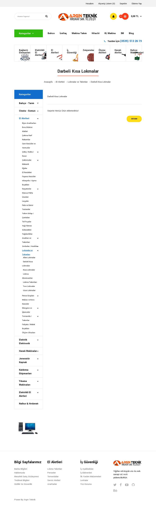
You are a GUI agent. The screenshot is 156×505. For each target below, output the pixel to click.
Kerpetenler (26, 189)
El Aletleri (55, 51)
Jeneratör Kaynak (24, 360)
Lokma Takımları (29, 282)
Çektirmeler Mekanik (26, 162)
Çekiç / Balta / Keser (28, 154)
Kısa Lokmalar (28, 270)
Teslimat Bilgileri (21, 480)
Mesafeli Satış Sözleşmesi (26, 476)
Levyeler (25, 201)
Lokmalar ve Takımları (78, 81)
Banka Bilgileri (20, 468)
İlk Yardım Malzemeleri (90, 476)
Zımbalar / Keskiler (30, 246)
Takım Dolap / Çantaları (28, 215)
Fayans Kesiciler (29, 176)
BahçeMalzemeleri (136, 51)
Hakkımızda (19, 472)
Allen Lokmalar (28, 257)
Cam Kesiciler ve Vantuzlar (28, 145)
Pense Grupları (28, 295)
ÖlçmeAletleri (102, 51)
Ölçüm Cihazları (28, 332)
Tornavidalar (52, 476)
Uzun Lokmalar (28, 290)
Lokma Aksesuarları (27, 276)
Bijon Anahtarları (29, 123)
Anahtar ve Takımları (26, 240)
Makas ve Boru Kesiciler (28, 302)
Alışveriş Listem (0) (106, 3)
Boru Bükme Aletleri (27, 129)
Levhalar (84, 480)
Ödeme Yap (137, 3)
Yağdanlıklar (27, 234)
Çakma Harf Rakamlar (27, 137)
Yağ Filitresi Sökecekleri (27, 228)
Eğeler (24, 168)
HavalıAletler (118, 51)
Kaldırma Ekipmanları (25, 371)
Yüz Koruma (86, 484)
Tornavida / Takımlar (27, 318)
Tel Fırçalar (26, 221)
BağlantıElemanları (24, 51)
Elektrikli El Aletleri (39, 53)
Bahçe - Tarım (26, 103)
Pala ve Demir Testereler (27, 207)
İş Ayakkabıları (86, 468)
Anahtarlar (52, 484)
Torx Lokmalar (28, 286)
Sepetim (123, 3)
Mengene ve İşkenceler (27, 310)
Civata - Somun (27, 110)
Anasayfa (48, 81)
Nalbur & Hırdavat (28, 403)
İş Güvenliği (72, 51)
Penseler (51, 472)
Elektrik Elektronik (24, 341)
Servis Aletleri (53, 480)
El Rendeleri (27, 172)
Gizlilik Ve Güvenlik (23, 484)
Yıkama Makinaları (24, 383)
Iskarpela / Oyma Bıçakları (29, 182)
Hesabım (90, 3)
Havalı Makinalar (28, 351)
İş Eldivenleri (86, 472)
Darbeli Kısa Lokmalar (101, 81)
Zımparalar (88, 50)
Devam (134, 119)
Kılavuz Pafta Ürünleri (27, 195)
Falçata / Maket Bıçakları (28, 326)
